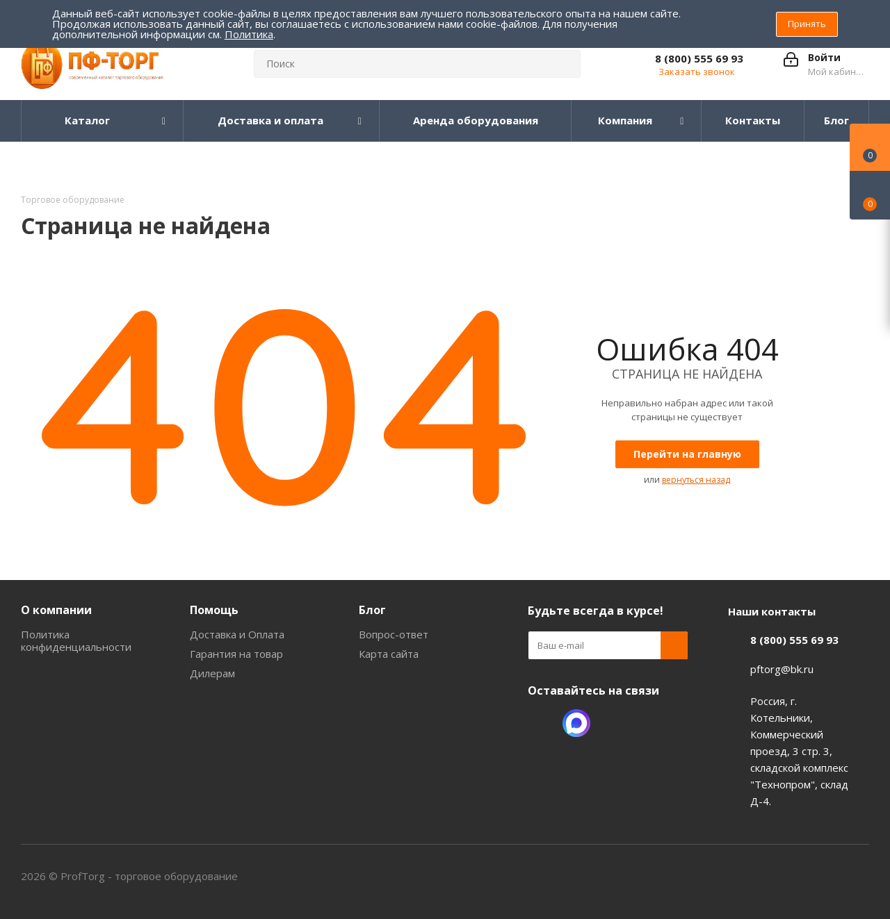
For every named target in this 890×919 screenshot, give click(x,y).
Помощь (214, 610)
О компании (56, 610)
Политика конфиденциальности (76, 640)
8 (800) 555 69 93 (699, 58)
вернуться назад (696, 480)
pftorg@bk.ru (782, 669)
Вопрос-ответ (393, 634)
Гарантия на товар (236, 654)
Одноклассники (542, 723)
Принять (807, 23)
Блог (372, 610)
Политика (249, 34)
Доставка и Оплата (237, 634)
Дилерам (212, 673)
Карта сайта (389, 654)
